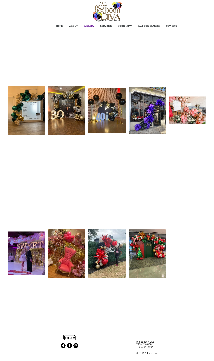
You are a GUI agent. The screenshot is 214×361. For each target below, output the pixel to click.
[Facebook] (69, 345)
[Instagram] (75, 345)
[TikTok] (63, 345)
